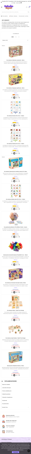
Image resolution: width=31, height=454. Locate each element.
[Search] (28, 12)
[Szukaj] (14, 12)
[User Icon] (26, 7)
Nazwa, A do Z (15, 40)
